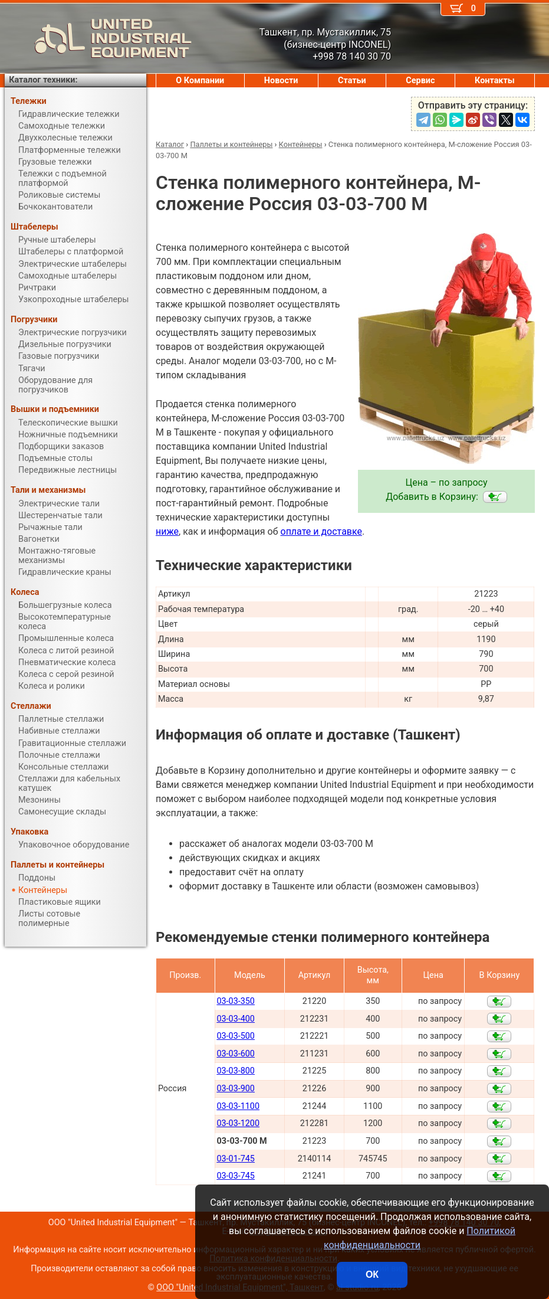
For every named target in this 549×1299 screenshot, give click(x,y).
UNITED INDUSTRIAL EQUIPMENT (98, 38)
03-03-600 (235, 1054)
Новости (281, 81)
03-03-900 (235, 1089)
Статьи (352, 81)
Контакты (495, 81)
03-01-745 (235, 1159)
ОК (372, 1274)
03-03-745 (235, 1176)
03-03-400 (235, 1019)
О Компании (200, 81)
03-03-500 (235, 1036)
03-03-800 (235, 1071)
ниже (167, 531)
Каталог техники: (43, 80)
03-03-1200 (237, 1123)
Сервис (420, 81)
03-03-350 (235, 1001)
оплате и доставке (322, 531)
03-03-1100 (237, 1106)
